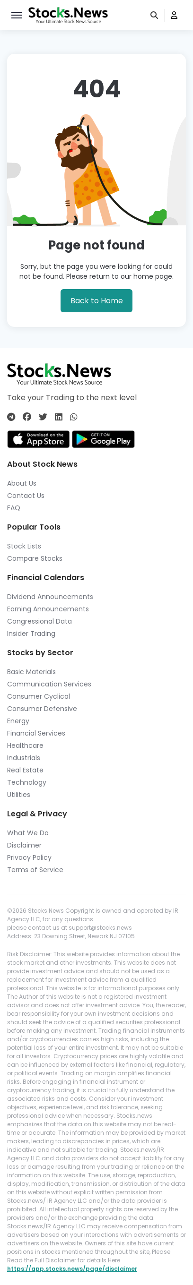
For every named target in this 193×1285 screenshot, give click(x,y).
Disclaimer (24, 845)
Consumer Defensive (42, 708)
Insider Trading (31, 633)
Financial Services (36, 733)
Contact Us (25, 495)
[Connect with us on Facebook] (27, 417)
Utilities (18, 794)
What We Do (28, 833)
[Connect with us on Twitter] (43, 417)
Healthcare (25, 745)
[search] (155, 15)
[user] (174, 15)
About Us (21, 483)
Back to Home (96, 300)
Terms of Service (35, 869)
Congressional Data (39, 621)
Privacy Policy (29, 857)
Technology (26, 782)
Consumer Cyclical (38, 696)
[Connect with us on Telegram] (11, 417)
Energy (18, 721)
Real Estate (25, 770)
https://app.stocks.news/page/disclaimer (72, 1269)
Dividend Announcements (50, 596)
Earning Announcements (48, 609)
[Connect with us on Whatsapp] (74, 417)
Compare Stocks (34, 558)
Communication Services (49, 684)
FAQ (13, 508)
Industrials (23, 757)
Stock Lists (24, 546)
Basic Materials (31, 672)
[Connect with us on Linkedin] (58, 417)
